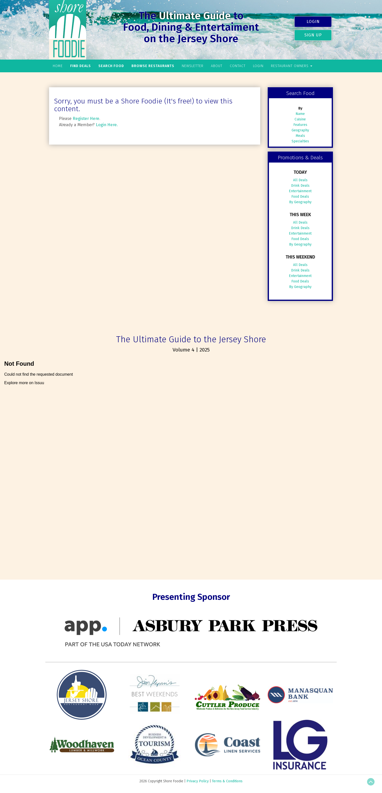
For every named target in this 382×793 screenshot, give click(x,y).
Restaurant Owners (291, 66)
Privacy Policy (198, 781)
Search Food (111, 66)
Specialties (300, 141)
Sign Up (313, 34)
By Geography (300, 202)
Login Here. (107, 124)
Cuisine (300, 119)
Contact (238, 66)
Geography (300, 130)
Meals (300, 136)
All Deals (300, 180)
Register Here (86, 118)
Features (300, 125)
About (216, 66)
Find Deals (80, 66)
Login (313, 21)
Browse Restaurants (152, 66)
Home (58, 66)
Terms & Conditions (227, 781)
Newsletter (192, 66)
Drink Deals (300, 185)
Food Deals (300, 196)
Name (300, 114)
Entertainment (300, 191)
